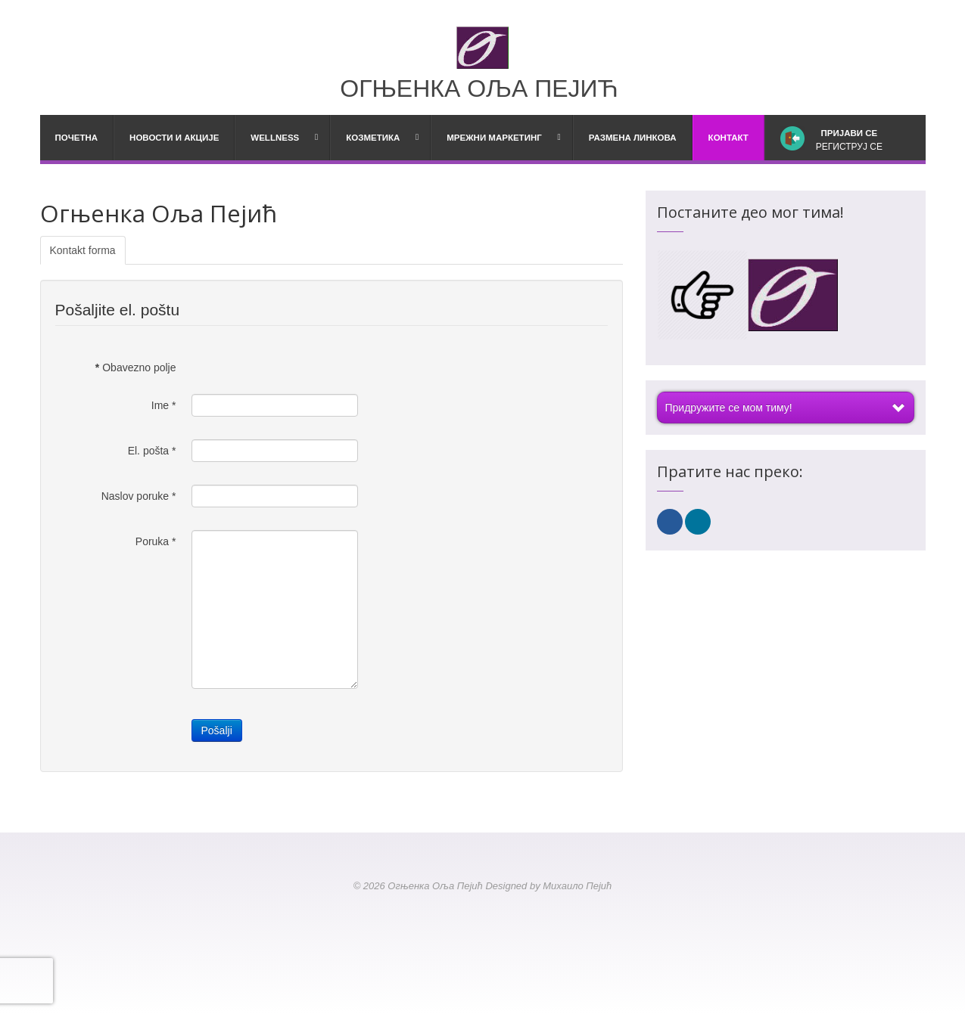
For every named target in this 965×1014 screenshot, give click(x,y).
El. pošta (152, 451)
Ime (163, 405)
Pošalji (216, 730)
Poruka (155, 541)
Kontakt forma (83, 250)
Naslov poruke (138, 496)
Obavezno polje (135, 367)
